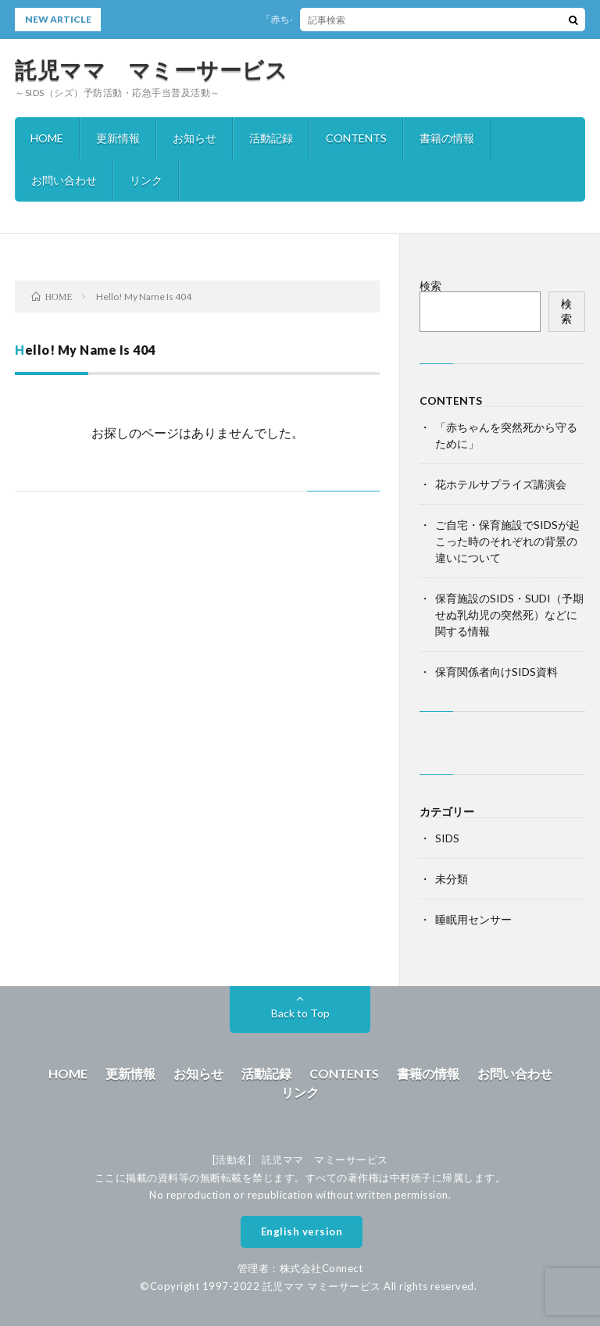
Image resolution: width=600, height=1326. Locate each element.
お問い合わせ (64, 180)
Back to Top (300, 1013)
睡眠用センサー (473, 919)
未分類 (451, 878)
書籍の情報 (447, 138)
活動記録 (271, 138)
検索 (430, 285)
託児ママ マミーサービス (151, 69)
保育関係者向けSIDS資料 (496, 671)
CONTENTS (356, 138)
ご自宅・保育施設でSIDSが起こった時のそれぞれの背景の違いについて (507, 541)
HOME (46, 138)
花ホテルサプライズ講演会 (500, 484)
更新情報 (118, 138)
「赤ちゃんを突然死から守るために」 (345, 19)
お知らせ (194, 138)
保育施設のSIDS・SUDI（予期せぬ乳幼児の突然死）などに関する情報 (509, 615)
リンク (146, 180)
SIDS (447, 838)
